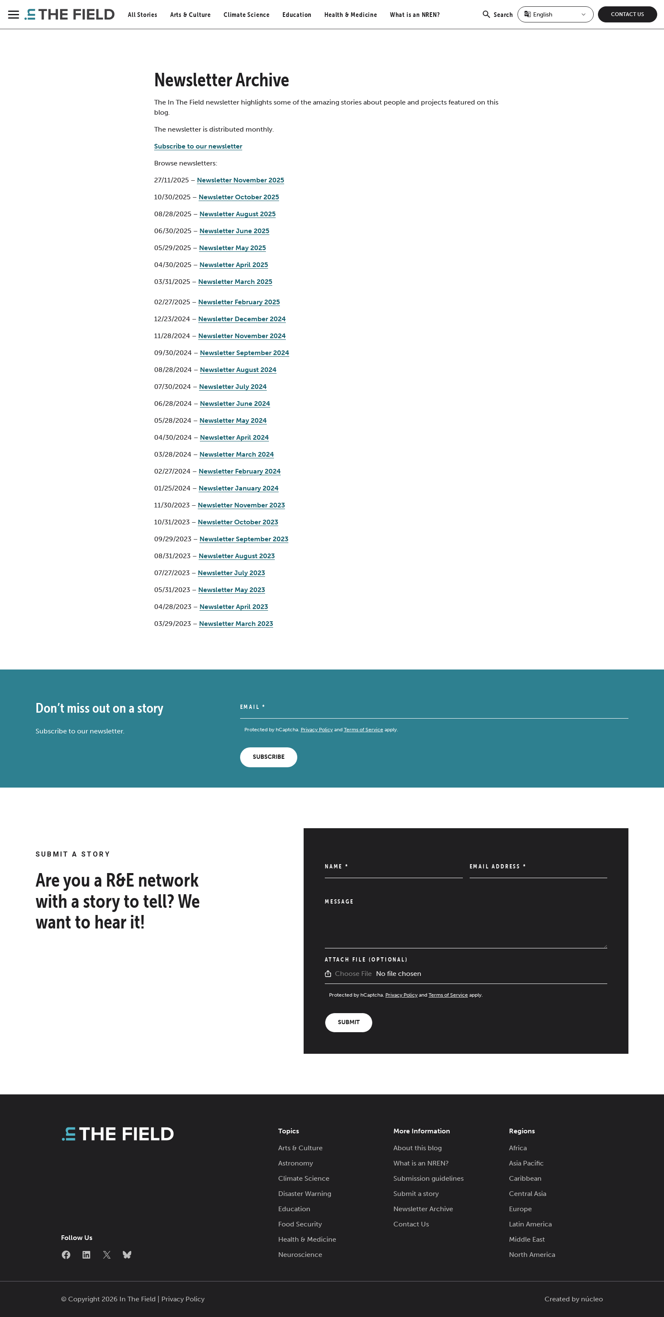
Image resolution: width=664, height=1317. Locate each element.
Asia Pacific (526, 1163)
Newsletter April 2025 (233, 265)
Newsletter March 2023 (236, 624)
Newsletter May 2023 (231, 590)
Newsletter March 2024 (236, 454)
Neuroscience (300, 1255)
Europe (520, 1209)
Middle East (527, 1239)
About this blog (417, 1148)
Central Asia (527, 1194)
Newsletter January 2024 (239, 488)
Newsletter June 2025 (234, 231)
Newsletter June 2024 (235, 404)
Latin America (530, 1224)
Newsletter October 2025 (239, 197)
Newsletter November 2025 (240, 180)
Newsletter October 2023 (238, 522)
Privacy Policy (317, 730)
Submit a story (416, 1194)
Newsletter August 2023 (237, 556)
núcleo (592, 1299)
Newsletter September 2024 (244, 353)
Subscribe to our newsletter (198, 146)
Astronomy (295, 1163)
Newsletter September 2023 (243, 539)
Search (497, 19)
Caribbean (525, 1178)
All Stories (143, 14)
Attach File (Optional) (366, 959)
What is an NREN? (415, 14)
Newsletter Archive (423, 1209)
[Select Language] (555, 14)
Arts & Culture (190, 14)
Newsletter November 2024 (242, 336)
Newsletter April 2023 (233, 607)
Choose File (353, 974)
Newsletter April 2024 (234, 437)
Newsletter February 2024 (240, 471)
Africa (518, 1148)
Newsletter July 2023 (231, 573)
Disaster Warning (304, 1194)
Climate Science (247, 14)
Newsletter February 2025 (239, 302)
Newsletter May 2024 (233, 420)
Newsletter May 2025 (232, 248)
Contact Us (627, 14)
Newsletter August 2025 (237, 214)
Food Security (300, 1224)
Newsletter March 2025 (235, 282)
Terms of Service (363, 730)
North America (532, 1255)
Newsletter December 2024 (242, 319)
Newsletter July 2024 (233, 387)
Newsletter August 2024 (238, 370)
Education (297, 14)
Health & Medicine (350, 14)
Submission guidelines (428, 1178)
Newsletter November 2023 (241, 505)
